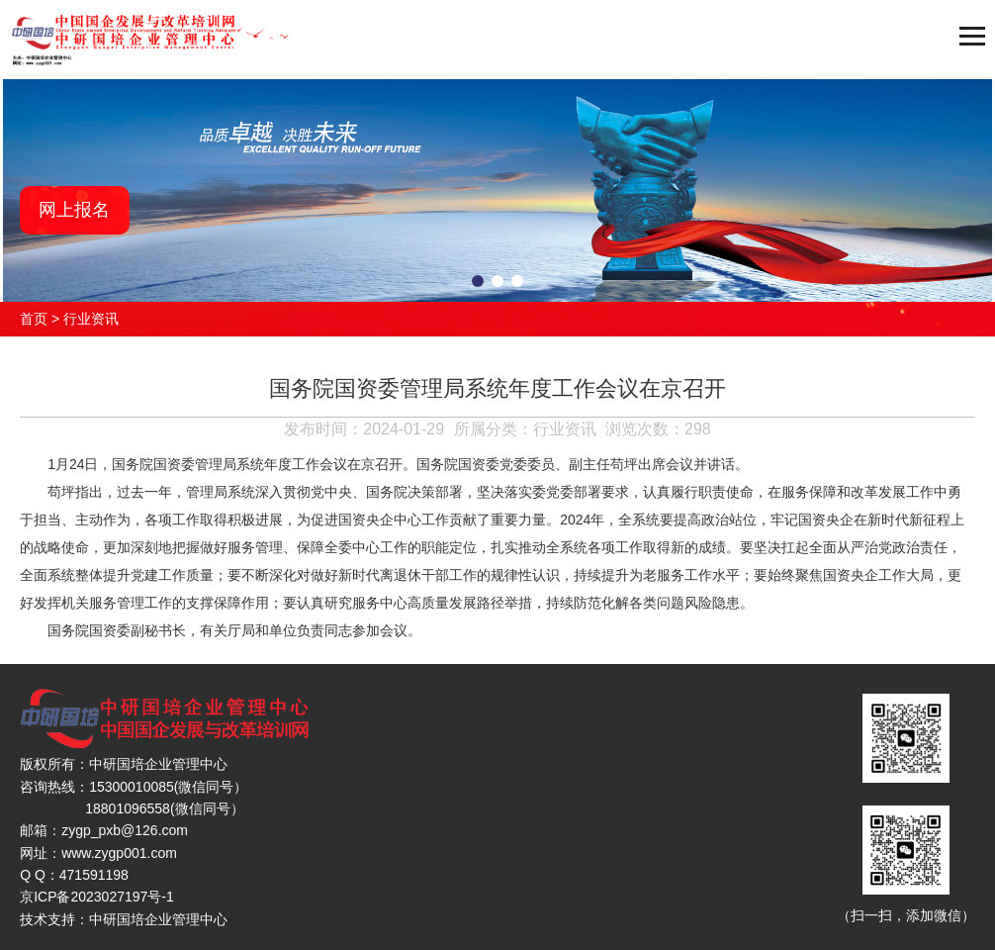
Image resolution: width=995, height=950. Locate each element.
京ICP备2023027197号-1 (97, 896)
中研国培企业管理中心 (158, 919)
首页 (33, 319)
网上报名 (74, 210)
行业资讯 (91, 319)
